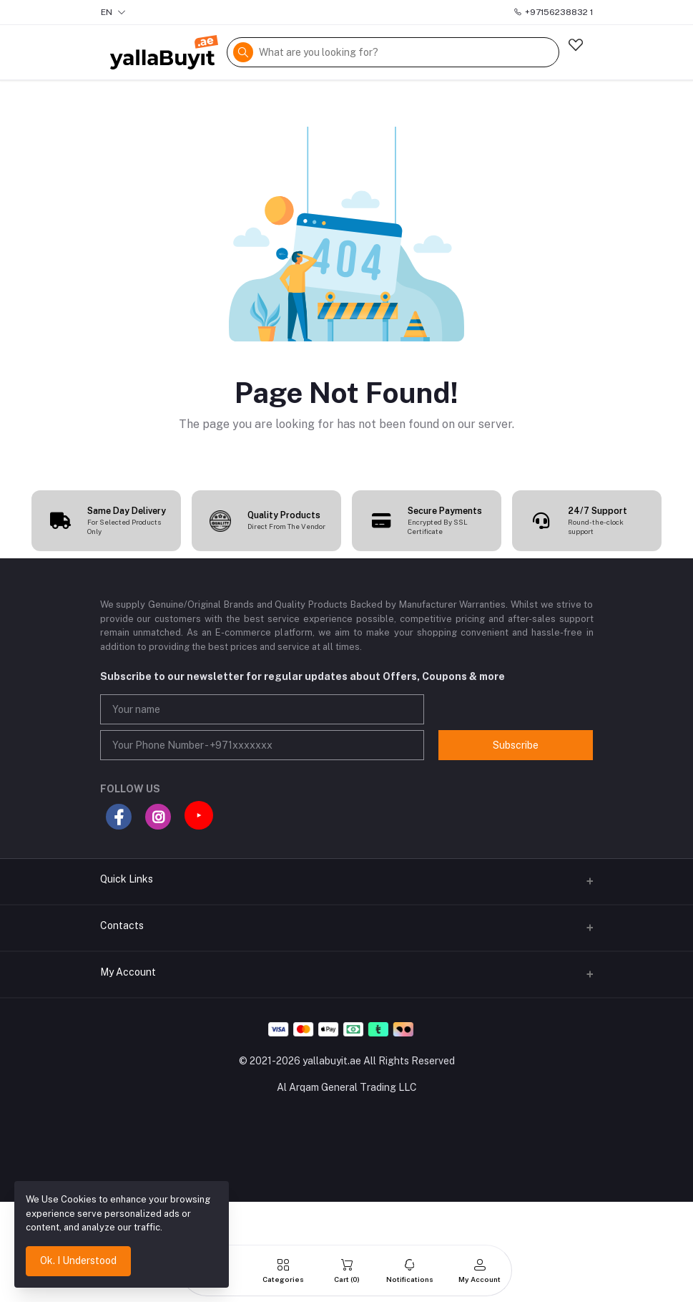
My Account (128, 972)
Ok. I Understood (78, 1260)
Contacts (122, 925)
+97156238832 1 (553, 12)
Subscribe (516, 745)
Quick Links (126, 879)
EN (113, 12)
